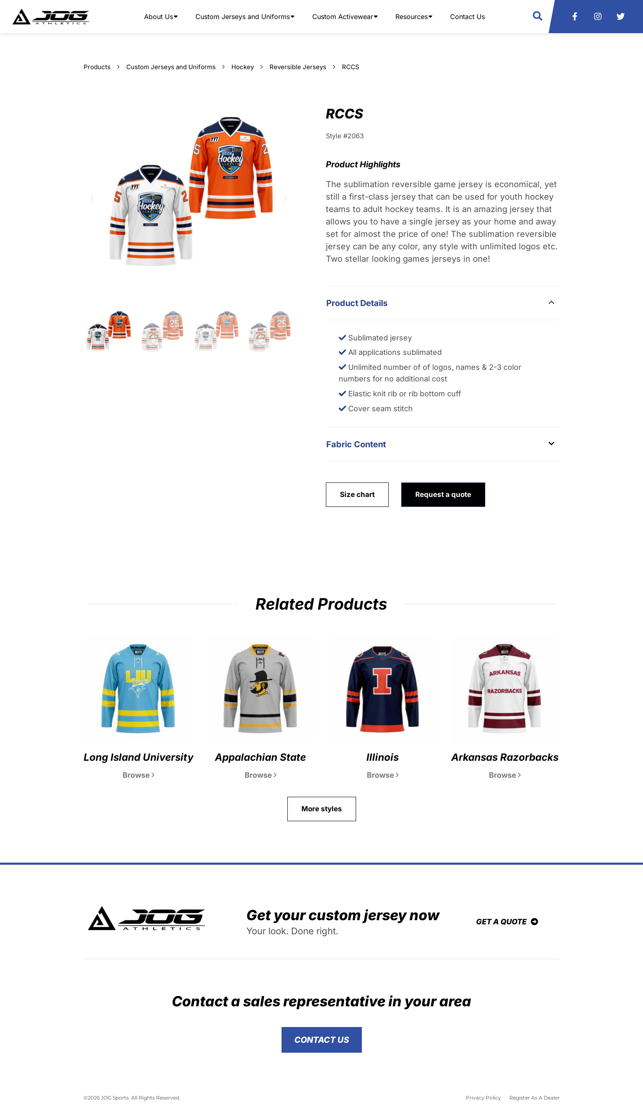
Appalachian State (260, 757)
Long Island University (138, 757)
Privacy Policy (483, 1098)
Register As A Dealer (534, 1098)
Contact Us (467, 16)
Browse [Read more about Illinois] (383, 775)
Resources (411, 16)
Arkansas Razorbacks (505, 757)
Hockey (242, 67)
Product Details (357, 303)
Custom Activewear (342, 16)
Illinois (382, 757)
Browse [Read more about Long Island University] (138, 775)
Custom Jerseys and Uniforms (242, 16)
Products (97, 67)
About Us (158, 16)
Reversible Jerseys (298, 67)
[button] (537, 16)
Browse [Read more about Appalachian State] (261, 775)
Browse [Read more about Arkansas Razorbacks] (505, 775)
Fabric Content (356, 444)
